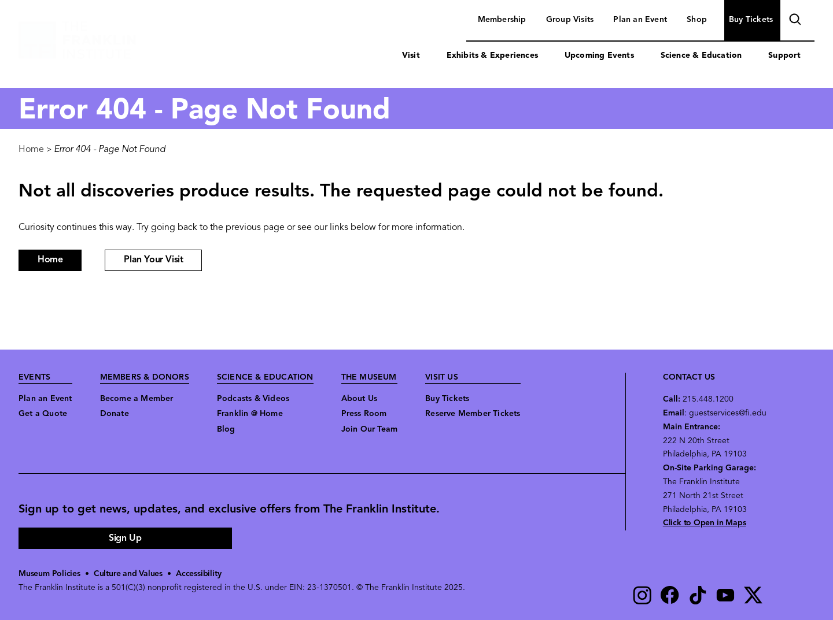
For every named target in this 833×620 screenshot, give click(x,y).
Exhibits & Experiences (492, 55)
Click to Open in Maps (704, 523)
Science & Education (701, 55)
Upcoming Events (599, 55)
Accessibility (198, 574)
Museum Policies (49, 574)
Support (784, 55)
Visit (411, 55)
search (793, 21)
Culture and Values (128, 574)
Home (31, 150)
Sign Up (125, 538)
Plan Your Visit (153, 260)
